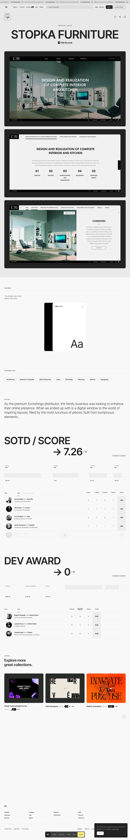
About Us (80, 815)
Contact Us (81, 818)
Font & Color (61, 834)
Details (68, 834)
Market (41, 7)
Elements (6, 818)
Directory (22, 7)
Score (74, 834)
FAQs (79, 812)
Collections (7, 815)
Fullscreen (81, 379)
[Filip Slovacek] (65, 42)
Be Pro (109, 7)
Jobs (36, 7)
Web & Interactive (45, 379)
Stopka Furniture (65, 34)
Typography (104, 379)
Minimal (92, 379)
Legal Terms (17, 829)
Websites (6, 812)
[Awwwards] (6, 7)
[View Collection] (23, 688)
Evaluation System (119, 455)
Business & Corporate (27, 379)
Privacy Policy (25, 829)
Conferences (57, 815)
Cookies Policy (8, 829)
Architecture (10, 379)
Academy (30, 7)
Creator (54, 834)
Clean (58, 379)
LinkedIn (93, 829)
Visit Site (81, 834)
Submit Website (119, 7)
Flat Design (69, 379)
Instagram (86, 829)
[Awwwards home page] (48, 834)
